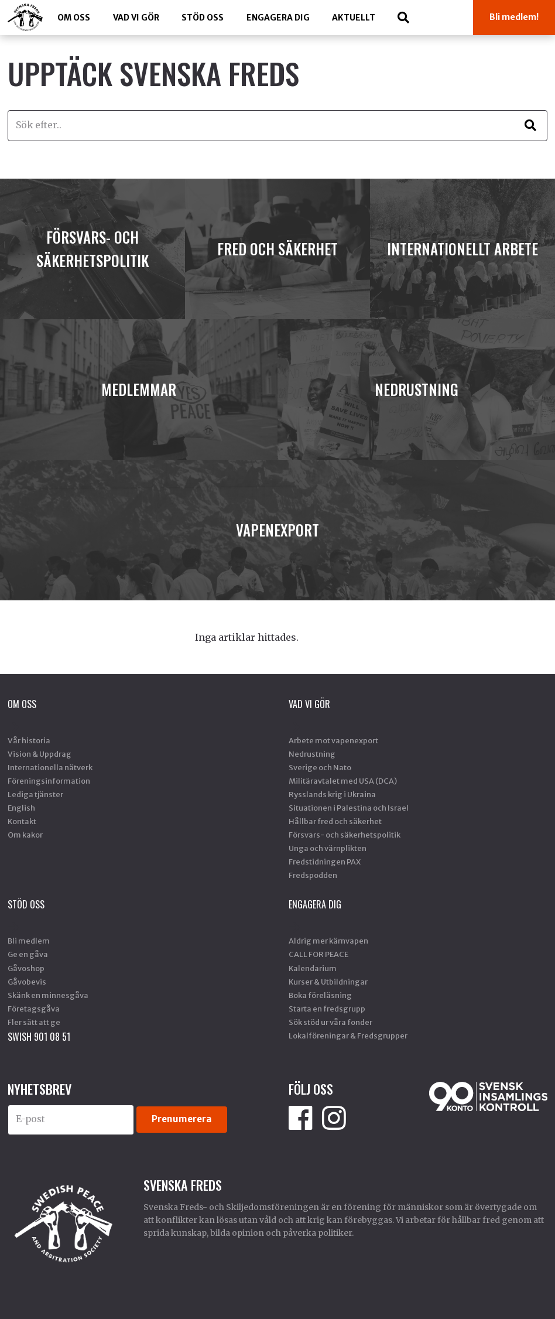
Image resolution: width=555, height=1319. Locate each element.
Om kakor (25, 834)
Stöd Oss (202, 17)
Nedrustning (312, 753)
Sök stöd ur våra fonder (330, 1022)
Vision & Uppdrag (39, 753)
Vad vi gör (136, 17)
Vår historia (29, 740)
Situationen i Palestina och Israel (349, 807)
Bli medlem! (514, 17)
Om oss (73, 17)
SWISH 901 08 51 (39, 1037)
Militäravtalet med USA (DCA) (343, 780)
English (21, 807)
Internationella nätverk (50, 767)
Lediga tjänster (35, 794)
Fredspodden (313, 875)
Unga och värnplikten (327, 848)
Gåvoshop (26, 968)
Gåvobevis (27, 981)
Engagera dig (278, 17)
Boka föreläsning (320, 995)
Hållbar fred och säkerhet (335, 821)
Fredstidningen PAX (325, 861)
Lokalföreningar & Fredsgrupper (348, 1035)
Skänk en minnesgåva (48, 995)
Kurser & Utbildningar (328, 981)
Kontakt (22, 821)
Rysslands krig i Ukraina (332, 794)
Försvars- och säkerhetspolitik (344, 834)
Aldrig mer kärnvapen (328, 940)
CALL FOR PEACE (318, 954)
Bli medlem (29, 940)
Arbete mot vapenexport (333, 740)
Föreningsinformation (49, 780)
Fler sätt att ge (34, 1022)
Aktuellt (353, 17)
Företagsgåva (34, 1008)
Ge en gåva (28, 954)
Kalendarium (313, 968)
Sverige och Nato (320, 767)
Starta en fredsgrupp (327, 1008)
